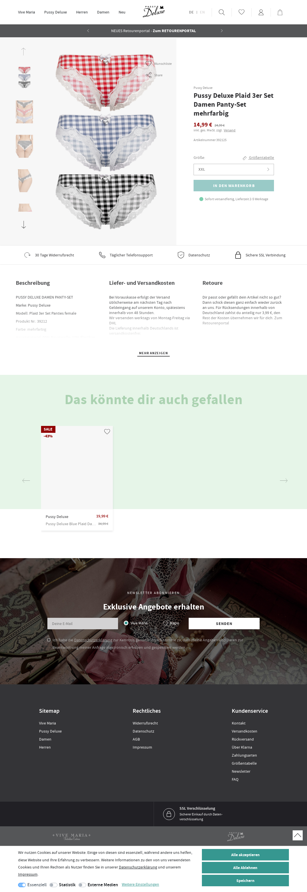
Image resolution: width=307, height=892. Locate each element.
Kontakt (239, 723)
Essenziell (37, 885)
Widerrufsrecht (145, 723)
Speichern (245, 880)
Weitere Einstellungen (140, 884)
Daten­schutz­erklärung (138, 867)
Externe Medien (103, 885)
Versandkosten (244, 731)
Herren (82, 12)
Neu (122, 12)
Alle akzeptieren (245, 855)
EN (202, 12)
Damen (103, 12)
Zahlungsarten (244, 755)
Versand (229, 130)
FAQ (235, 779)
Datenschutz (143, 731)
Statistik (67, 885)
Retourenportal (215, 323)
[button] (221, 30)
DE (191, 12)
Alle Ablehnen (245, 867)
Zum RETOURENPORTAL (174, 31)
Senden (224, 623)
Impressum (142, 747)
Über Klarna (242, 747)
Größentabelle (244, 763)
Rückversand (243, 739)
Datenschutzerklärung (93, 639)
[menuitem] (26, 12)
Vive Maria (26, 12)
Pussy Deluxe (55, 12)
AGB (136, 739)
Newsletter (241, 771)
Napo (174, 623)
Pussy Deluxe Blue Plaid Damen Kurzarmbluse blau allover (71, 523)
